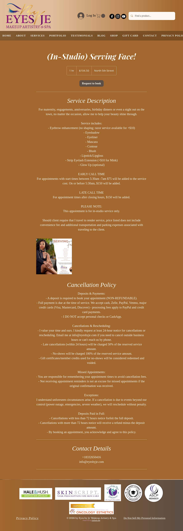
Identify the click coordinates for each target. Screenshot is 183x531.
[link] (91, 83)
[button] (101, 16)
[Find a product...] (152, 16)
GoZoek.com (96, 520)
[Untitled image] (54, 256)
